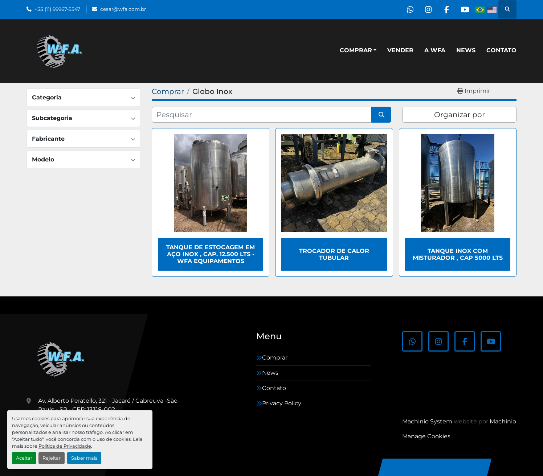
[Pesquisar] (261, 115)
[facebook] (446, 9)
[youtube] (465, 9)
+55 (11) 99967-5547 (57, 9)
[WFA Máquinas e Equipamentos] (62, 358)
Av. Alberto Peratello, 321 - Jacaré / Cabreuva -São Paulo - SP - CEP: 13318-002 (107, 405)
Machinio (503, 421)
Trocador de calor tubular (334, 254)
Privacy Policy (281, 403)
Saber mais (84, 458)
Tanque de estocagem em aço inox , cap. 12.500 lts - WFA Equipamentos (210, 254)
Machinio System (427, 421)
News (465, 50)
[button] (358, 50)
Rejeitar (51, 458)
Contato (501, 50)
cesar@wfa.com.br (123, 9)
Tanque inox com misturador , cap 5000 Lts (458, 254)
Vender (400, 50)
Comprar (356, 50)
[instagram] (428, 9)
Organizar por (459, 114)
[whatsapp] (409, 9)
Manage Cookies (426, 436)
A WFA (434, 50)
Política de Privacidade (64, 446)
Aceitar (24, 458)
